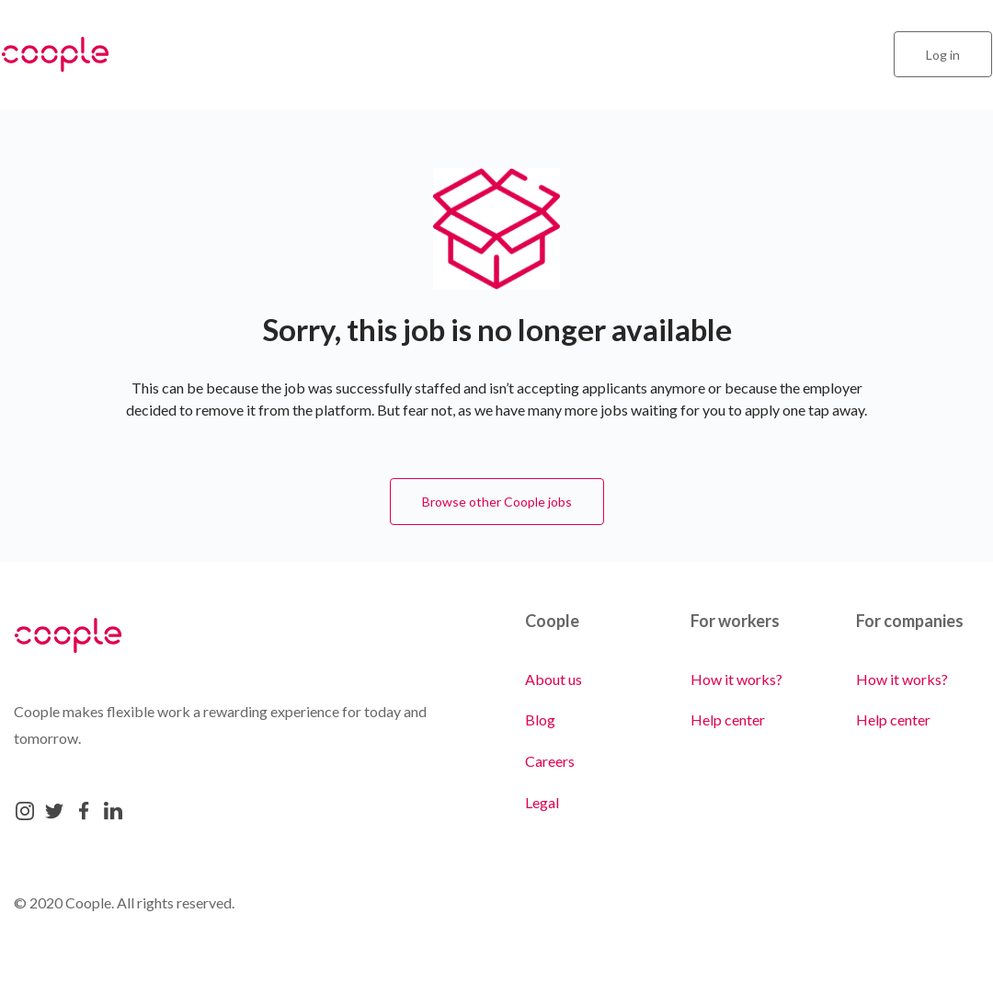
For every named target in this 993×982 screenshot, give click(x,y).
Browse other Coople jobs (497, 501)
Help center (728, 719)
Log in (943, 55)
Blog (540, 719)
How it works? (736, 679)
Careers (550, 761)
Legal (542, 802)
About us (553, 679)
